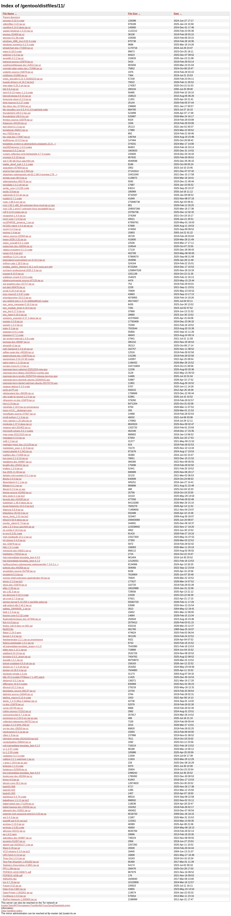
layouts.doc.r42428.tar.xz (16, 499)
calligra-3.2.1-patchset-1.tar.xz (18, 759)
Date (176, 13)
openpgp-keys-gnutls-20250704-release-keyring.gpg (30, 376)
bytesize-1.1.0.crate (13, 766)
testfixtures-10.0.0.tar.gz (15, 140)
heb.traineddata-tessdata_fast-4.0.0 (21, 557)
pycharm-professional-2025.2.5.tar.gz (22, 270)
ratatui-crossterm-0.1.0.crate (17, 249)
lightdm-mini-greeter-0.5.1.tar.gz (19, 475)
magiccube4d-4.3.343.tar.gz (17, 451)
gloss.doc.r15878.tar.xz (15, 585)
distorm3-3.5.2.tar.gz (13, 680)
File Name (8, 13)
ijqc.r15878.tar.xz (12, 544)
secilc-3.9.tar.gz (11, 191)
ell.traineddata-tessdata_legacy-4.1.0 (22, 646)
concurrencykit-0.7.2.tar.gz (16, 715)
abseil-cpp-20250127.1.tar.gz (18, 844)
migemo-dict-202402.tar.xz (17, 427)
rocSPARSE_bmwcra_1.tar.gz (18, 222)
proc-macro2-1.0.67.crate (16, 294)
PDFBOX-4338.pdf (12, 875)
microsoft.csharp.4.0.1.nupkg (18, 431)
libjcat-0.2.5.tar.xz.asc (14, 489)
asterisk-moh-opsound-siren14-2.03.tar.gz (24, 814)
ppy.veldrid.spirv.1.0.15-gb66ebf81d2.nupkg (25, 301)
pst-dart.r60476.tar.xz (14, 287)
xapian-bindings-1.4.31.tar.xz (18, 31)
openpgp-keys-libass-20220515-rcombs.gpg (26, 373)
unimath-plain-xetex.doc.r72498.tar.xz (22, 68)
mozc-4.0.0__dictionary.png (17, 410)
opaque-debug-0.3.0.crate (16, 386)
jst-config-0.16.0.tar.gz (14, 530)
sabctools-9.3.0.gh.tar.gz (15, 195)
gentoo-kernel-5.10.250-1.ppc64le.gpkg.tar (25, 602)
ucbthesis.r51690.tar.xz (15, 75)
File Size (132, 13)
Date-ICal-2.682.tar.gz (14, 889)
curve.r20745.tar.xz (13, 708)
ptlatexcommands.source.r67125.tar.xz (23, 280)
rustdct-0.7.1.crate (12, 198)
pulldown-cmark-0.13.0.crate (18, 277)
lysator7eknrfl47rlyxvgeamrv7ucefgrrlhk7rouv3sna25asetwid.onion (35, 905)
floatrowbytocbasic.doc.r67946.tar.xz (22, 619)
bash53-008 (9, 786)
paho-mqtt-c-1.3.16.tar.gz (16, 362)
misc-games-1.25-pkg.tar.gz (17, 421)
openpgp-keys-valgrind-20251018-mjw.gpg (25, 369)
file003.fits (8, 629)
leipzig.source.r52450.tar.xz (17, 492)
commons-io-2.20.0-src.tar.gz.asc (20, 718)
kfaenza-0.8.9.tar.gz (13, 509)
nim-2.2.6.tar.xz (11, 403)
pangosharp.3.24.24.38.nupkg (18, 359)
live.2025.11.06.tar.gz (14, 472)
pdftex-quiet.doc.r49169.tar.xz (18, 352)
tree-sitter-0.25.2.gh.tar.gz (16, 85)
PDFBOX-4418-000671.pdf (17, 872)
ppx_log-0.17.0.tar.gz (14, 311)
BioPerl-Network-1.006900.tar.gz (20, 899)
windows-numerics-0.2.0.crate (18, 44)
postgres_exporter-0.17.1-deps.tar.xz (22, 318)
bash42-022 (9, 790)
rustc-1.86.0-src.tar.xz (14, 202)
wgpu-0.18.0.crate (12, 51)
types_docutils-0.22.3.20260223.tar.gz (23, 79)
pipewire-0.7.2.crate (13, 335)
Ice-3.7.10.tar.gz (11, 882)
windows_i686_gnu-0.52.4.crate (19, 41)
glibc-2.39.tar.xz (11, 588)
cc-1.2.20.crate (10, 752)
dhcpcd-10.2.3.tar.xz (13, 687)
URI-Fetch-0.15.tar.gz (14, 855)
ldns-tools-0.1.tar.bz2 (14, 496)
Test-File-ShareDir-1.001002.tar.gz (21, 862)
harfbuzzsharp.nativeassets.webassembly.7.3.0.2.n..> (31, 564)
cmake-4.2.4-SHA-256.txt (16, 725)
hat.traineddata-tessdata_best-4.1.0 (21, 561)
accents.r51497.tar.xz (14, 841)
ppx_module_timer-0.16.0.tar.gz (19, 308)
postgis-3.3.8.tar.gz (13, 321)
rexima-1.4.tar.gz (11, 232)
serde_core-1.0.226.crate (16, 188)
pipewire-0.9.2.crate (13, 332)
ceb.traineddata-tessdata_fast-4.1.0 (21, 745)
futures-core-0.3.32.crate (16, 615)
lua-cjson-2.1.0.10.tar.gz (15, 458)
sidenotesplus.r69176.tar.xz (17, 181)
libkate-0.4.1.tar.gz (12, 485)
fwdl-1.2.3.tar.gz (11, 612)
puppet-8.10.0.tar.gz (13, 273)
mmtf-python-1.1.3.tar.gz (15, 417)
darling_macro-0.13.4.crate (17, 697)
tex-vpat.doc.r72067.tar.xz (16, 137)
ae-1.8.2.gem (10, 834)
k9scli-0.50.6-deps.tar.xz (15, 520)
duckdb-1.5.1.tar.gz (13, 660)
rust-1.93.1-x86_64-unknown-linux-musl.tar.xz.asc (29, 205)
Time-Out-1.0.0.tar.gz (14, 858)
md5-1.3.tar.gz (10, 441)
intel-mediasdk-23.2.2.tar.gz (17, 537)
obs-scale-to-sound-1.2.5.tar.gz (19, 396)
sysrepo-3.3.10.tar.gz (14, 157)
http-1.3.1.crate (11, 547)
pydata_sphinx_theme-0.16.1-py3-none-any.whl (27, 267)
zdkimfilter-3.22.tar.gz (14, 24)
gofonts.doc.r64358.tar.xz (16, 568)
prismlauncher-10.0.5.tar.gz (17, 297)
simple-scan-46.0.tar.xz (15, 178)
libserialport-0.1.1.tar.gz (15, 482)
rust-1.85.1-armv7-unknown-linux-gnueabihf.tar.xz (29, 208)
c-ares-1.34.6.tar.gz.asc (15, 762)
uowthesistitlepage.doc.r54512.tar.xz (22, 65)
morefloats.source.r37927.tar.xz (19, 414)
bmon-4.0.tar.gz (11, 779)
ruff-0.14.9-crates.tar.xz (15, 212)
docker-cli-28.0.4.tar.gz (15, 670)
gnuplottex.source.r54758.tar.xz (19, 571)
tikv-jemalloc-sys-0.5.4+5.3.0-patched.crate (25, 109)
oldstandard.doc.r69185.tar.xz (18, 393)
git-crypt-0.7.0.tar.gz (13, 598)
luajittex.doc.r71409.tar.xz (16, 455)
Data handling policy (11, 911)
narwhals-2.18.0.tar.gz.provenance (21, 407)
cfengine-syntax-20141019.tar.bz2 (20, 738)
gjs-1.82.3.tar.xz (11, 591)
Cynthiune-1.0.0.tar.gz (14, 896)
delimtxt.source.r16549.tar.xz (18, 694)
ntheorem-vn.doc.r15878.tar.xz (19, 400)
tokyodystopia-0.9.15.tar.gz (17, 96)
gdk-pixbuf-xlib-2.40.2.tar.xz (17, 605)
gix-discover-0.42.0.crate (16, 595)
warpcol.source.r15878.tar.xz (18, 61)
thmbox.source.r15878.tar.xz (18, 120)
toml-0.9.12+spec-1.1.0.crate (18, 92)
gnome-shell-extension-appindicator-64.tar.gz (26, 578)
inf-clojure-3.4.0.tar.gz (14, 540)
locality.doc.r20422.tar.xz (16, 465)
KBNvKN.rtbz (10, 879)
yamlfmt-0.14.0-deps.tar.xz (17, 27)
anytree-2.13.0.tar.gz (13, 824)
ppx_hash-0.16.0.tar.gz (15, 314)
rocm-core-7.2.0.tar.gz (14, 219)
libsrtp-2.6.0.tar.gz (12, 479)
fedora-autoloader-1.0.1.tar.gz (18, 643)
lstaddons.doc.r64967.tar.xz (17, 462)
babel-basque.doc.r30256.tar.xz (19, 807)
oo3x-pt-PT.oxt (10, 390)
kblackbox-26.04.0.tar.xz (15, 513)
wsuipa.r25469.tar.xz (13, 34)
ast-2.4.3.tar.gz (10, 817)
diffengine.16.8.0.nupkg (15, 684)
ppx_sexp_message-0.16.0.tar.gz (20, 304)
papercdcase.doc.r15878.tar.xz (19, 355)
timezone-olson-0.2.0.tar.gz (17, 99)
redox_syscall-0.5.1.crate (16, 243)
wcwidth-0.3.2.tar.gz (13, 58)
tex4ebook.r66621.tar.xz (15, 130)
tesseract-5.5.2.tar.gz (14, 150)
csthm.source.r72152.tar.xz (17, 711)
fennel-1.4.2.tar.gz (12, 636)
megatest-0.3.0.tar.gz (14, 438)
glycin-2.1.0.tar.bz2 (13, 581)
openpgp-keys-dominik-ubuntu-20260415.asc (26, 380)
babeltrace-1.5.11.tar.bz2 (16, 800)
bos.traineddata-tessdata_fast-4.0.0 (21, 773)
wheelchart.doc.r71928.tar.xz (18, 48)
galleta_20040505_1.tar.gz (17, 609)
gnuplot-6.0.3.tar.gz (13, 574)
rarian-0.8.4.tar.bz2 (13, 253)
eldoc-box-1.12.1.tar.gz (15, 650)
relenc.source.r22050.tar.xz (17, 236)
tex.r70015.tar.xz (11, 133)
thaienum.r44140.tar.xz (15, 123)
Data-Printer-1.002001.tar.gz (18, 892)
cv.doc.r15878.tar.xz (13, 704)
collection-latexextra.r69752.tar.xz (20, 721)
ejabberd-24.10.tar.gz (14, 653)
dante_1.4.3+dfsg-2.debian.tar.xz (20, 701)
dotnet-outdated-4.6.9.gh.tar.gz (19, 663)
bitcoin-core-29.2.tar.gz (15, 783)
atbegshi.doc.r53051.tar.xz (16, 810)
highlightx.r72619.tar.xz (15, 554)
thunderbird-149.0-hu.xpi (15, 116)
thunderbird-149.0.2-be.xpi (16, 113)
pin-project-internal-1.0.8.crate (18, 338)
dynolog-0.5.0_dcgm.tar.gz (17, 656)
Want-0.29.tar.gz (11, 848)
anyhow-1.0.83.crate (13, 827)
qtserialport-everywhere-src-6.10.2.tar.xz (24, 260)
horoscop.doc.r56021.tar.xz (17, 550)
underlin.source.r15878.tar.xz (18, 72)
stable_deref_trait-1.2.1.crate (18, 164)
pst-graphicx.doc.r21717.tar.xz (18, 284)
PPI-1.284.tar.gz (11, 868)
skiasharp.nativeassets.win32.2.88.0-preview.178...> (30, 174)
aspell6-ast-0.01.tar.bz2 (15, 821)
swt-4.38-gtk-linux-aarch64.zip (18, 161)
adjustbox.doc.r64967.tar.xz (17, 838)
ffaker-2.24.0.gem (12, 632)
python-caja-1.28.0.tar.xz (16, 263)
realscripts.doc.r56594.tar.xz (17, 246)
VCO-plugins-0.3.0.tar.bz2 (16, 851)
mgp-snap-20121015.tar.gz (17, 434)
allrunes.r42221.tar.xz (14, 831)
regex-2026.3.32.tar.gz (14, 239)
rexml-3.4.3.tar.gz (12, 229)
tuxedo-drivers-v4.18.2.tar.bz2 (18, 82)
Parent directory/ (11, 17)
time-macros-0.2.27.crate (16, 102)
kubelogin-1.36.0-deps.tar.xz (17, 502)
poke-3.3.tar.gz (10, 328)
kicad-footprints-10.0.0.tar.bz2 (18, 506)
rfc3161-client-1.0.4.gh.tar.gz (18, 226)
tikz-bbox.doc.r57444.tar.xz (17, 106)
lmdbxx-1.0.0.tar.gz (13, 468)
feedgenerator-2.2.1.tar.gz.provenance (23, 639)
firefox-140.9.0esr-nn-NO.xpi (18, 626)
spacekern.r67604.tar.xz (15, 167)
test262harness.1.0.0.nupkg (17, 147)
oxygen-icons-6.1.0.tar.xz (16, 366)
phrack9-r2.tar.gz (11, 345)
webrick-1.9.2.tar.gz (13, 55)
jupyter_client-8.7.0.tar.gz (16, 523)
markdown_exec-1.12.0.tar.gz (18, 448)
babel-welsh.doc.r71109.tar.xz (18, 803)
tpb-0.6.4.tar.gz (11, 89)
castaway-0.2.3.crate (14, 756)
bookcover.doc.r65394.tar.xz (17, 776)
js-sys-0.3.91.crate (12, 533)
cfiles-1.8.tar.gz (11, 735)
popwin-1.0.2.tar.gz (13, 325)
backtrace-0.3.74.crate (14, 797)
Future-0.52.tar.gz (12, 885)
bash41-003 (9, 793)
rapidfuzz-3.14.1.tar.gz (14, 256)
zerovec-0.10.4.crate (13, 20)
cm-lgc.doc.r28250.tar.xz (15, 728)
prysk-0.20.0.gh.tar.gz (14, 291)
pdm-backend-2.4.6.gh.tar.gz (18, 349)
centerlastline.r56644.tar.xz (17, 742)
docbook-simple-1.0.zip (15, 674)
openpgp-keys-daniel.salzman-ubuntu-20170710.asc (30, 383)
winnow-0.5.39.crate (13, 38)
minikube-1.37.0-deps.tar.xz (17, 424)
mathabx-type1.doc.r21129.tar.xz (20, 444)
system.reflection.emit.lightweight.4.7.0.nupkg (26, 154)
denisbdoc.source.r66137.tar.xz (19, 691)
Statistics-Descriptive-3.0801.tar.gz (21, 865)
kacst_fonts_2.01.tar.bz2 (15, 516)
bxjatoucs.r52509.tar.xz (15, 769)
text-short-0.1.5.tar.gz (14, 126)
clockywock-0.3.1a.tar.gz (15, 732)
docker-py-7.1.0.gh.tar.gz (16, 667)
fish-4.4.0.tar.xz (11, 622)
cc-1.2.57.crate (10, 749)
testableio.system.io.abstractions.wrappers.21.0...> (29, 144)
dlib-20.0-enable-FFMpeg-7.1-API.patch (23, 677)
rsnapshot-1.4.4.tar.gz (14, 215)
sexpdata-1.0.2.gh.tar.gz (15, 185)
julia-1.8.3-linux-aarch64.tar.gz (18, 527)
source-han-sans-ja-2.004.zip (18, 171)
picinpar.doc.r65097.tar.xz (16, 342)
